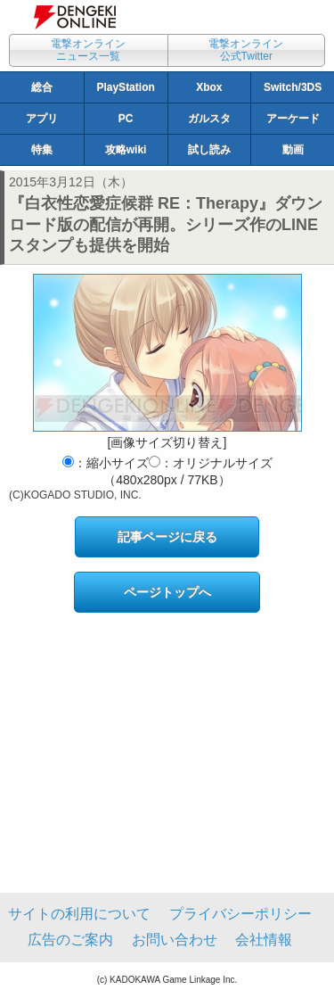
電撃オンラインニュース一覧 (88, 49)
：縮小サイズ (105, 463)
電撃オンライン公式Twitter (245, 49)
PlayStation (125, 87)
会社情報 (263, 939)
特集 (42, 150)
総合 (42, 87)
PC (126, 118)
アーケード (293, 118)
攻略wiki (126, 150)
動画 (293, 150)
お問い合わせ (174, 939)
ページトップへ (167, 592)
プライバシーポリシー (240, 913)
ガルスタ (209, 118)
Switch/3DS (293, 87)
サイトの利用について (79, 913)
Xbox (209, 87)
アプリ (42, 118)
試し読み (209, 150)
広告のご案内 (70, 939)
